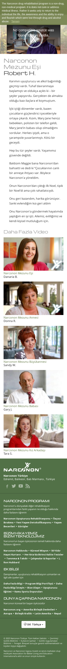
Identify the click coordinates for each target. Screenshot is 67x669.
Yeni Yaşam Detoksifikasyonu (33, 522)
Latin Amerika (43, 613)
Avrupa (8, 613)
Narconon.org (12, 609)
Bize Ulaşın (33, 587)
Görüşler (23, 526)
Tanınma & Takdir (17, 558)
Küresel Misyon (39, 550)
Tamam (15, 21)
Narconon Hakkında (16, 550)
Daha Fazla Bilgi (13, 583)
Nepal (57, 613)
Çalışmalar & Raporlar (43, 558)
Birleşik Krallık (23, 613)
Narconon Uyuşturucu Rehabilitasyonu (27, 518)
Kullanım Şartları (28, 640)
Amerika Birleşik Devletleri (39, 609)
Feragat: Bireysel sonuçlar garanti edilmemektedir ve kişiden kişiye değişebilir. (33, 644)
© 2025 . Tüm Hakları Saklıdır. (25, 638)
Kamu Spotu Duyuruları (28, 591)
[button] (33, 626)
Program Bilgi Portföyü (39, 583)
